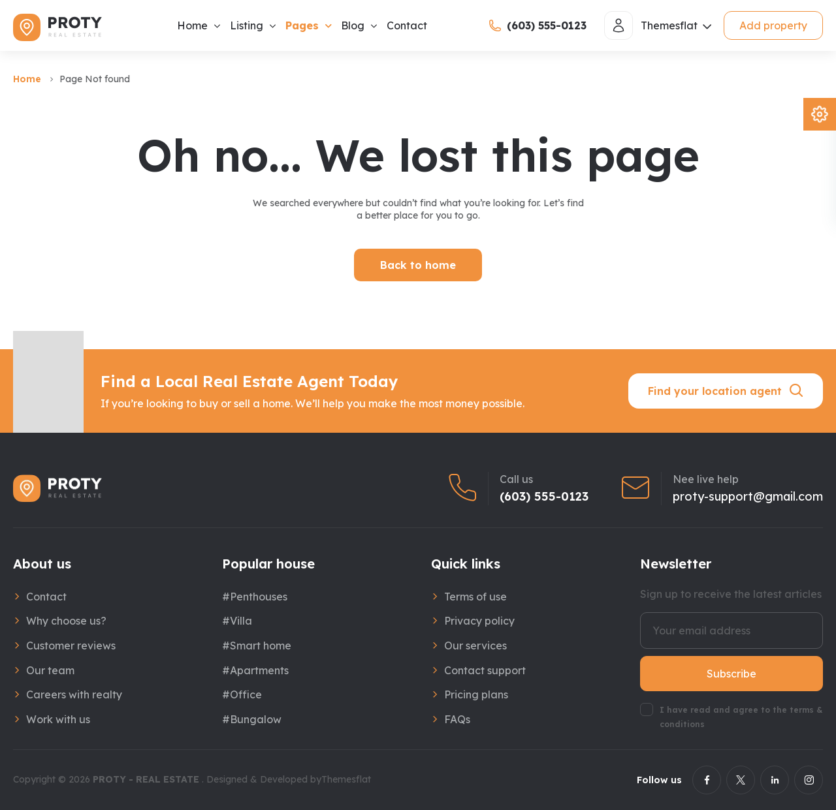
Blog (352, 25)
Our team (50, 670)
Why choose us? (66, 620)
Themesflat (346, 779)
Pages (302, 25)
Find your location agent (726, 391)
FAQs (457, 719)
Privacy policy (479, 620)
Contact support (485, 670)
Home (192, 25)
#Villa (237, 620)
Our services (475, 645)
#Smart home (256, 645)
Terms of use (475, 596)
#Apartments (255, 670)
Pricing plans (476, 694)
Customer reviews (71, 645)
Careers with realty (74, 694)
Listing (246, 25)
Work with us (58, 719)
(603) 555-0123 (544, 497)
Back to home (418, 265)
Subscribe (731, 673)
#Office (242, 694)
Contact (407, 25)
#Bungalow (251, 719)
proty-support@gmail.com (748, 497)
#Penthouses (254, 596)
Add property (773, 25)
